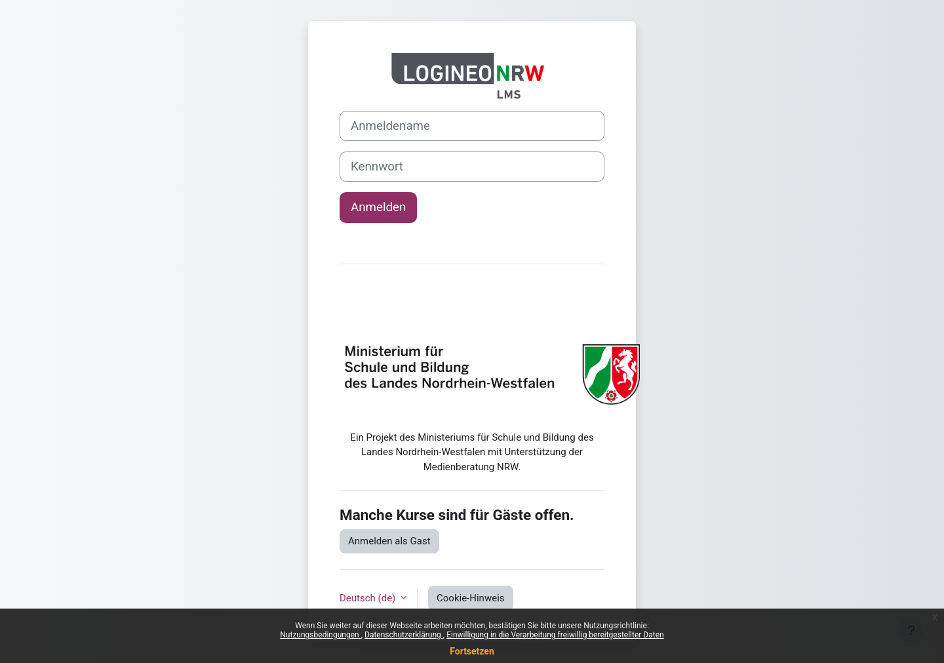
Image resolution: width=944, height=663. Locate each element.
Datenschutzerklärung (403, 634)
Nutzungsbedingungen (320, 634)
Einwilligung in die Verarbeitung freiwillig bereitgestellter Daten (555, 634)
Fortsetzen (472, 651)
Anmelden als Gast (389, 541)
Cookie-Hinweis (470, 598)
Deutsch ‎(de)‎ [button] (369, 598)
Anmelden (378, 207)
